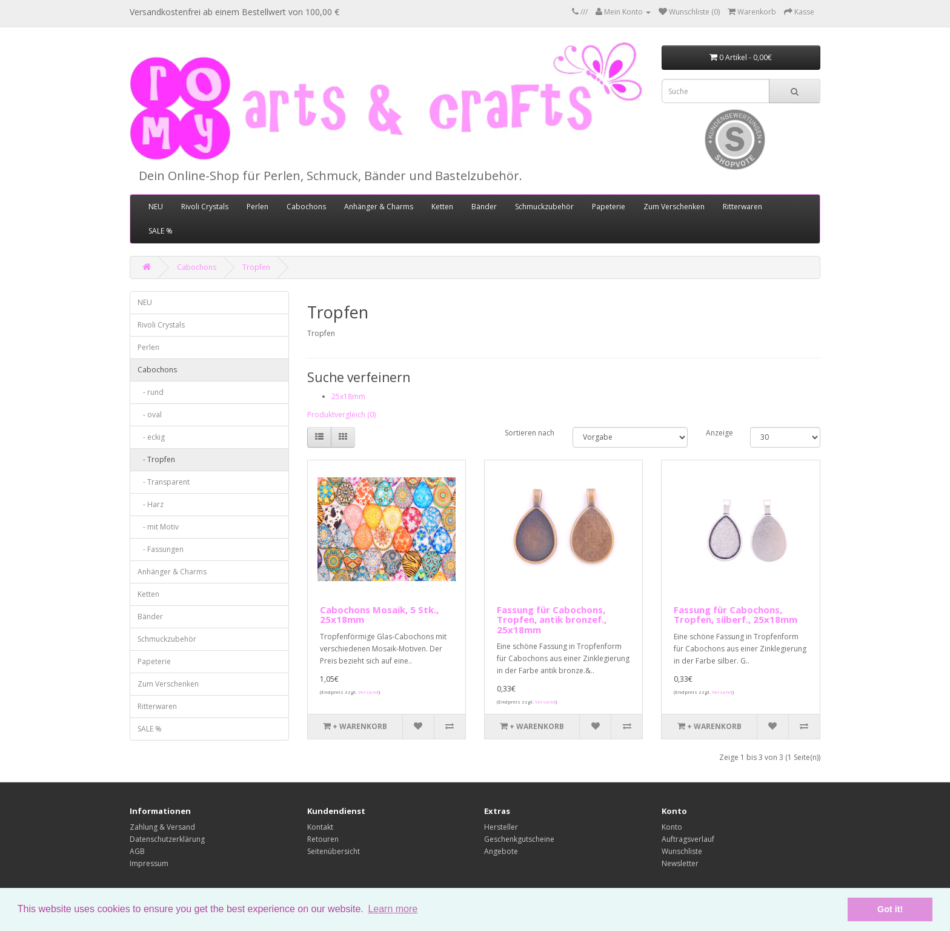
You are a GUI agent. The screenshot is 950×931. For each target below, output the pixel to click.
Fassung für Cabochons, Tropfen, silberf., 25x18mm (735, 614)
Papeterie (608, 206)
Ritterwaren (742, 206)
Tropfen (256, 267)
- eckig (151, 437)
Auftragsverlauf (688, 839)
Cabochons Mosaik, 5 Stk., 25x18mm (379, 614)
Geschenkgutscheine (519, 839)
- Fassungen (161, 549)
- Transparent (164, 482)
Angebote (501, 851)
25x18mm (348, 396)
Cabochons (306, 206)
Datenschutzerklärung (167, 839)
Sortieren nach (529, 433)
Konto (672, 827)
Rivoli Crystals (204, 206)
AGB (137, 851)
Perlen (257, 206)
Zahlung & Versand (162, 827)
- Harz (151, 504)
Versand (368, 691)
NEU (155, 206)
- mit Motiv (158, 527)
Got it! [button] (890, 909)
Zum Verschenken (674, 206)
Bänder (484, 206)
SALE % (160, 231)
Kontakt (320, 827)
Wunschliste (682, 851)
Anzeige (719, 433)
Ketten (442, 206)
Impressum (149, 863)
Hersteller (501, 827)
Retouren (323, 839)
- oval (150, 414)
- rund (151, 392)
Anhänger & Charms (378, 206)
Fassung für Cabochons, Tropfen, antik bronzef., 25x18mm (551, 619)
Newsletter (680, 863)
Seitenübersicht (333, 851)
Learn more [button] (392, 909)
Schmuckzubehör (544, 206)
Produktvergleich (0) (341, 414)
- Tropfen (156, 459)
